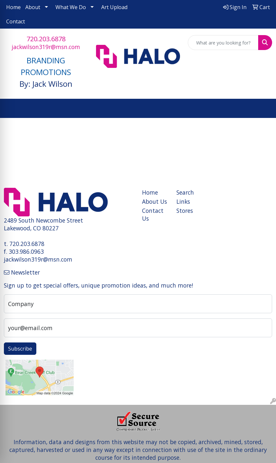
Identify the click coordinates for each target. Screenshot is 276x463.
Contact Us (152, 214)
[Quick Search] (223, 42)
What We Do (70, 7)
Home (13, 7)
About (32, 7)
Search (185, 192)
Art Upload (114, 7)
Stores (184, 210)
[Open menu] (263, 108)
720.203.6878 (46, 38)
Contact (15, 21)
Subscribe (20, 348)
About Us (154, 201)
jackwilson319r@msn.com (46, 47)
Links (183, 201)
